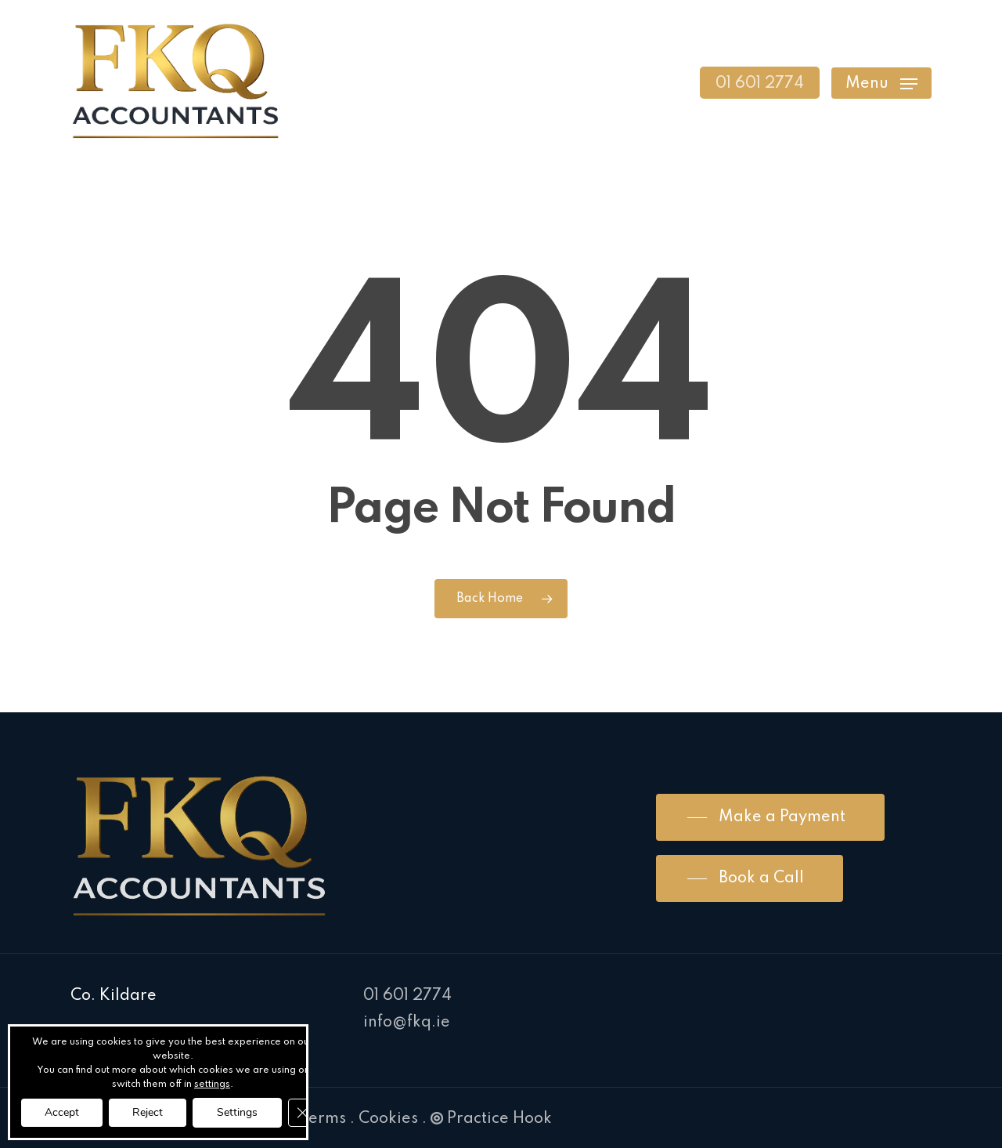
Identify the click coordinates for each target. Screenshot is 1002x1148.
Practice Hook (491, 1119)
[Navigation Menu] (881, 82)
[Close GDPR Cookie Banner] (302, 1113)
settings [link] (212, 1084)
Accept (62, 1112)
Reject (147, 1112)
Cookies (388, 1119)
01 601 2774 (407, 996)
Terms (323, 1119)
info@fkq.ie (406, 1022)
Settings (237, 1112)
